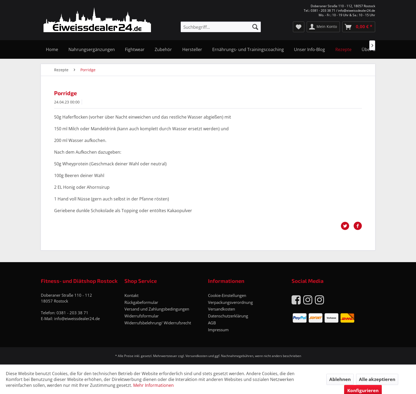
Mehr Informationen (153, 385)
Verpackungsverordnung (230, 302)
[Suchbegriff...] (221, 27)
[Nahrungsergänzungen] (91, 49)
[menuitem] (221, 27)
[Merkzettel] (298, 27)
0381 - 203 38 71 (72, 312)
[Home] (52, 49)
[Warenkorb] (358, 27)
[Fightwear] (135, 49)
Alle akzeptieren (377, 379)
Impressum (218, 329)
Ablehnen (340, 379)
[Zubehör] (163, 49)
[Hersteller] (192, 49)
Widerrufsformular (141, 315)
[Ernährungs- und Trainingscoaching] (248, 49)
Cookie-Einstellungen (227, 295)
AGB (212, 322)
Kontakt (131, 295)
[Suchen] (255, 27)
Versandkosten (221, 309)
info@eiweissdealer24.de (77, 318)
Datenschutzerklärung (228, 315)
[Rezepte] (343, 49)
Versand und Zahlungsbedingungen (156, 309)
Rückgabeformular (141, 302)
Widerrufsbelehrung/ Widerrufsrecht (157, 322)
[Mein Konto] (323, 27)
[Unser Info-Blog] (309, 49)
